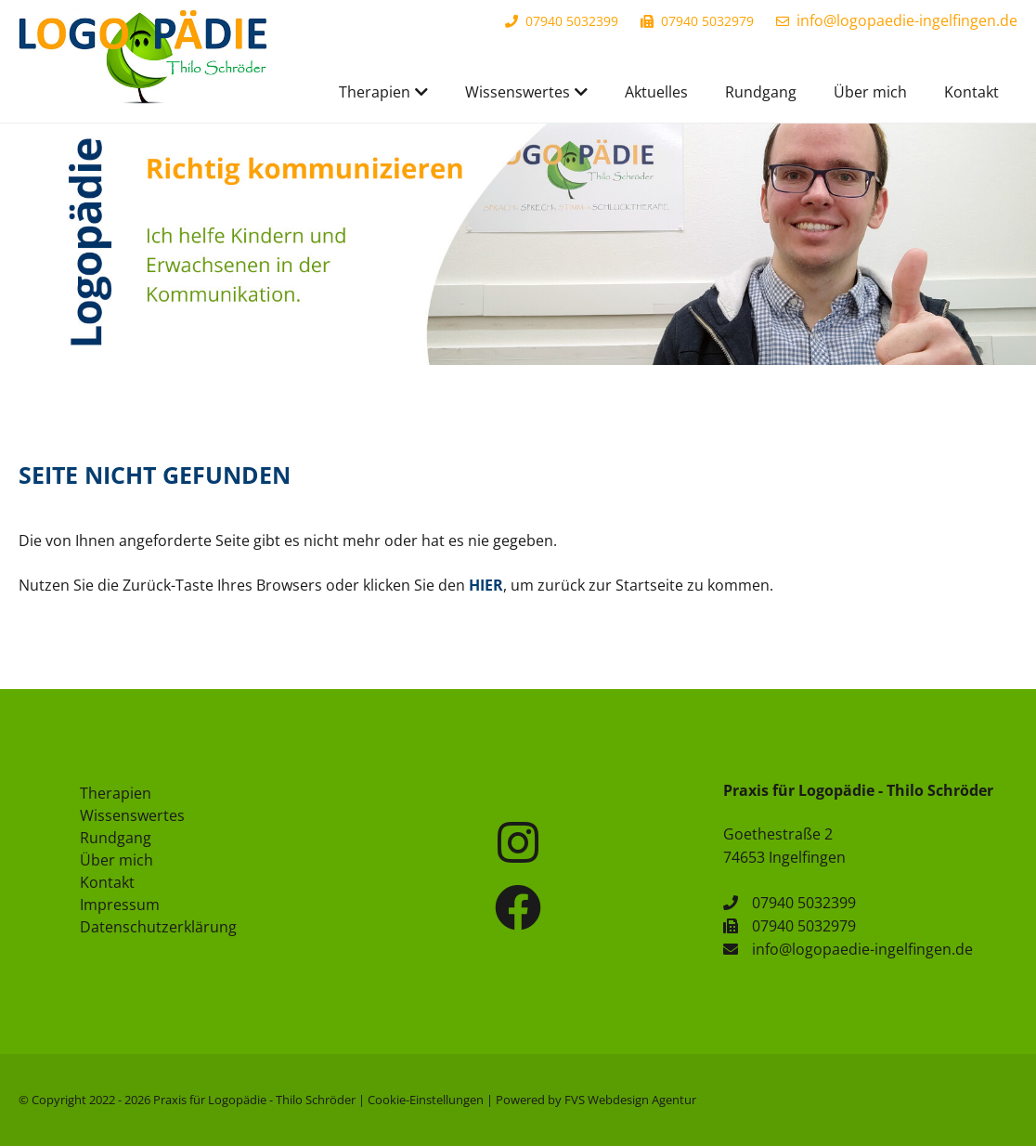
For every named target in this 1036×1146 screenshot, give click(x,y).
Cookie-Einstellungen (426, 1099)
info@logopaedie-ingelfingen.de (906, 20)
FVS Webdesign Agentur (630, 1099)
